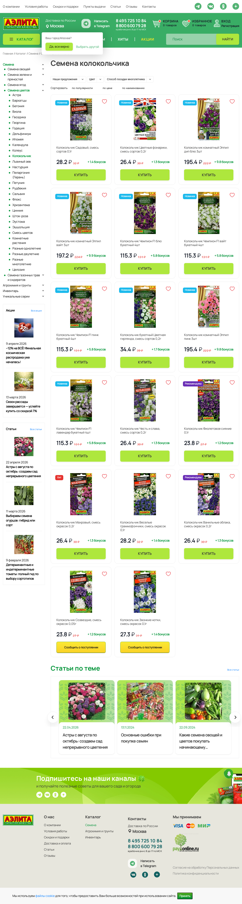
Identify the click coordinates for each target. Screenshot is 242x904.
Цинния (17, 210)
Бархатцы (19, 100)
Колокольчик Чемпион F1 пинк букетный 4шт (77, 337)
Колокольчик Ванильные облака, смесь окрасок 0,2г (207, 524)
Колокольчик (21, 156)
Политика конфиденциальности (196, 873)
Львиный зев (21, 161)
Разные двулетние (25, 254)
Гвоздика (19, 117)
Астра (16, 95)
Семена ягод (17, 85)
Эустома (18, 221)
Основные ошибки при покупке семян (141, 738)
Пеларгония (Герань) (21, 174)
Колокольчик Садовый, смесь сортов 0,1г (77, 149)
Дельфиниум (21, 134)
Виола (16, 111)
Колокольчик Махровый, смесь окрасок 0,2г (78, 524)
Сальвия (18, 194)
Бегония (18, 106)
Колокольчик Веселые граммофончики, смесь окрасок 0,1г (143, 526)
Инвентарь (11, 291)
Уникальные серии (16, 296)
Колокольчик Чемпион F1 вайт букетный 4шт (205, 243)
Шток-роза (20, 216)
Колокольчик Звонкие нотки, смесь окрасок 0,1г (140, 622)
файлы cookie (45, 896)
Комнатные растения (20, 240)
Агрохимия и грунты (17, 285)
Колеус (17, 150)
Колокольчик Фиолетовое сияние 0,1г (207, 430)
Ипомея (18, 139)
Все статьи (36, 429)
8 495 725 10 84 (131, 21)
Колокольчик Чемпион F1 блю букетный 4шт (141, 243)
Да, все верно (59, 46)
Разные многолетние (21, 261)
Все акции (36, 310)
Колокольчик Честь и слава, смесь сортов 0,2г (140, 430)
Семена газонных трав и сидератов (24, 277)
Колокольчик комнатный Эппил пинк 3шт (206, 337)
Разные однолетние (26, 248)
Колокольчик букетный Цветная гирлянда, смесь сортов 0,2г (143, 337)
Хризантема (21, 205)
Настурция (20, 167)
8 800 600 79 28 (131, 26)
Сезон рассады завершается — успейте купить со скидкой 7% (23, 406)
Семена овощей (19, 69)
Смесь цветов (22, 233)
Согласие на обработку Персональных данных (206, 867)
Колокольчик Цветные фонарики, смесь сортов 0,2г (143, 149)
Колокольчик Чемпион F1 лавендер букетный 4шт (73, 430)
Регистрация (230, 26)
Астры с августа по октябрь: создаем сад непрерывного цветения (23, 471)
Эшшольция (21, 227)
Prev (53, 719)
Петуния (18, 183)
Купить (81, 175)
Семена (8, 64)
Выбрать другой (87, 47)
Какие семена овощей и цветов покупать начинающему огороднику (200, 741)
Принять (184, 896)
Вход (226, 21)
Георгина (18, 123)
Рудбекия (19, 188)
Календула (20, 145)
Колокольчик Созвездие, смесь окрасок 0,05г (79, 622)
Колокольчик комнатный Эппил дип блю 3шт (206, 149)
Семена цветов (19, 90)
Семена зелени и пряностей (20, 77)
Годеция (18, 128)
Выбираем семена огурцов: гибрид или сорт (20, 520)
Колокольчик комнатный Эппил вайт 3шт (78, 243)
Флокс (16, 199)
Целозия (18, 269)
